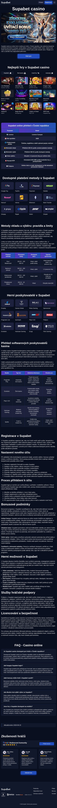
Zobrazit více (28, 773)
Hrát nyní (28, 56)
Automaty (49, 73)
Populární (8, 73)
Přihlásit (41, 2)
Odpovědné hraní (37, 791)
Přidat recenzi (46, 744)
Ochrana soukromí (38, 794)
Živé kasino (21, 73)
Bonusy (54, 791)
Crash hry (35, 73)
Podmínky (36, 789)
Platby (53, 789)
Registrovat (48, 2)
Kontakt (54, 794)
